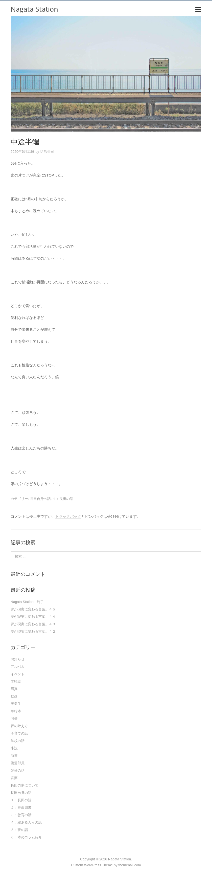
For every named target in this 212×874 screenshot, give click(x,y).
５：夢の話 (19, 830)
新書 (14, 756)
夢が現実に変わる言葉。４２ (33, 631)
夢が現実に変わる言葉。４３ (33, 624)
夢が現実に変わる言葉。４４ (33, 617)
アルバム (17, 667)
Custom (77, 865)
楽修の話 (17, 770)
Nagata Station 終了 (27, 602)
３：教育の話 (21, 815)
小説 (14, 748)
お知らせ (17, 659)
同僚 (14, 718)
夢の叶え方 (19, 726)
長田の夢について (24, 785)
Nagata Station (34, 9)
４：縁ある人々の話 (26, 822)
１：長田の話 (62, 499)
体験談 (16, 681)
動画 (14, 696)
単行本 (16, 711)
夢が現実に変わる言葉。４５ (33, 609)
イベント (17, 674)
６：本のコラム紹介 (26, 837)
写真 (14, 689)
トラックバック (68, 516)
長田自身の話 (40, 499)
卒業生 (16, 704)
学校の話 (17, 741)
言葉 (14, 778)
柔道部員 (17, 763)
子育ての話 (19, 733)
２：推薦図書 (21, 807)
